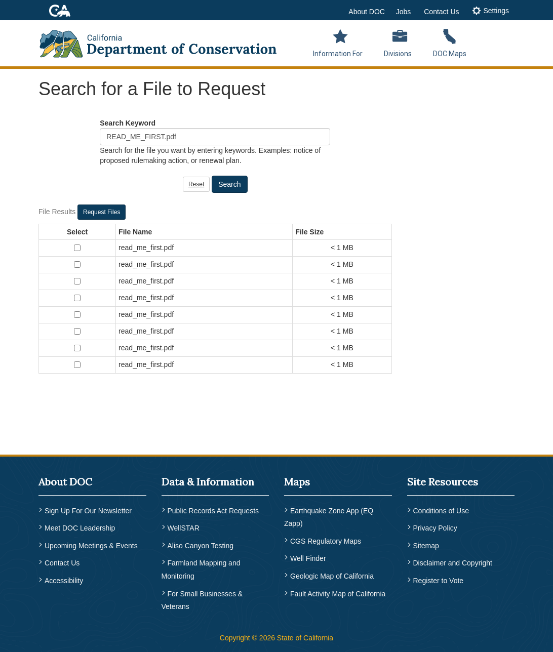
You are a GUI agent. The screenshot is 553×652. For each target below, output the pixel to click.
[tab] (490, 11)
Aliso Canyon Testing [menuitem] (200, 546)
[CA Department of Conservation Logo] (164, 40)
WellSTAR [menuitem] (184, 528)
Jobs (403, 12)
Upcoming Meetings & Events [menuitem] (91, 546)
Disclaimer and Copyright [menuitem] (452, 563)
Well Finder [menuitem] (308, 558)
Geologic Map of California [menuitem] (332, 576)
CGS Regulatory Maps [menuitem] (325, 541)
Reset (196, 184)
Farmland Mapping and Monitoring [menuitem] (201, 569)
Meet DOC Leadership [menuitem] (80, 528)
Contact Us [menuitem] (62, 563)
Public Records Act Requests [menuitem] (213, 511)
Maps (297, 481)
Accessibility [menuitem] (64, 581)
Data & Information (208, 481)
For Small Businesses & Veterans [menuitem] (202, 600)
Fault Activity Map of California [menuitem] (337, 594)
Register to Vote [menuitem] (438, 581)
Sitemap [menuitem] (426, 546)
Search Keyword (127, 123)
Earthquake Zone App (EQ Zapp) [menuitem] (328, 517)
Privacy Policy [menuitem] (435, 528)
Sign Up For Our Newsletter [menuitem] (88, 511)
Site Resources (442, 481)
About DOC (366, 12)
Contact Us (441, 12)
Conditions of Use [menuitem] (441, 511)
